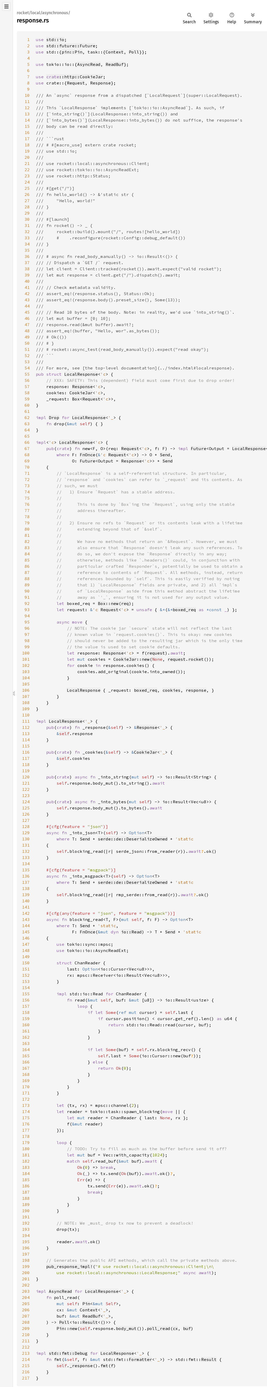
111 (26, 721)
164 (26, 1049)
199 (26, 1266)
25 (27, 188)
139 (26, 894)
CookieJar (81, 392)
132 (26, 851)
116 (26, 752)
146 (26, 938)
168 (26, 1074)
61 (27, 411)
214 (26, 1359)
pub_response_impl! (69, 1266)
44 (27, 306)
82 (27, 541)
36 (27, 256)
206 (26, 1309)
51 (27, 349)
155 (26, 993)
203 (26, 1291)
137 (26, 882)
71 (27, 473)
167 (26, 1068)
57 (27, 386)
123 (26, 795)
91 (27, 597)
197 (26, 1254)
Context (115, 51)
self (64, 733)
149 (26, 956)
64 (27, 429)
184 (26, 1173)
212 (26, 1347)
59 (27, 398)
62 (27, 417)
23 (27, 175)
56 (27, 380)
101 (26, 659)
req (125, 603)
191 (26, 1216)
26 (27, 194)
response (196, 690)
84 (27, 553)
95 (27, 622)
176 (26, 1123)
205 (26, 1303)
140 (26, 900)
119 (26, 770)
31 (27, 225)
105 (26, 684)
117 (26, 758)
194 (26, 1235)
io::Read (131, 931)
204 (26, 1297)
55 (27, 374)
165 (26, 1055)
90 (27, 591)
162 (26, 1037)
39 (27, 275)
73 (27, 485)
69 (27, 460)
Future (198, 448)
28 (27, 206)
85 (27, 560)
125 (26, 807)
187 (26, 1192)
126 (26, 814)
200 (26, 1272)
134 (26, 863)
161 (26, 1031)
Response (100, 82)
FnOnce (87, 454)
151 (26, 969)
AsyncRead (88, 64)
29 (27, 213)
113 (26, 733)
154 (26, 987)
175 (26, 1117)
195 (26, 1241)
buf (187, 1328)
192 (26, 1223)
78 (27, 516)
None (157, 659)
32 (27, 231)
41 (27, 287)
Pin (86, 1303)
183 (26, 1167)
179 (26, 1142)
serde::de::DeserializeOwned (133, 838)
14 (27, 120)
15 (27, 126)
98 (27, 640)
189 (26, 1204)
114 (26, 739)
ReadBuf (115, 64)
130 (26, 838)
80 (27, 529)
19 (27, 151)
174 (26, 1111)
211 (26, 1340)
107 (26, 696)
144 (26, 925)
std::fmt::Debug (68, 1353)
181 (26, 1154)
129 (26, 832)
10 (27, 95)
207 (26, 1316)
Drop (54, 417)
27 (27, 200)
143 (26, 919)
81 (27, 535)
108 (26, 702)
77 (27, 510)
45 (27, 312)
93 (27, 609)
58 (27, 392)
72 (27, 479)
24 (27, 182)
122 (26, 789)
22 (27, 169)
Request (76, 82)
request (156, 653)
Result (90, 1322)
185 (26, 1179)
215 (26, 1365)
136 (26, 876)
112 (26, 727)
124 (26, 801)
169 (26, 1080)
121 (26, 783)
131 (26, 845)
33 (27, 237)
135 (26, 869)
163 (26, 1043)
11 (27, 101)
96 (27, 628)
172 (26, 1099)
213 (26, 1353)
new (115, 603)
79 (27, 522)
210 (26, 1334)
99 (27, 646)
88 (27, 578)
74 (27, 491)
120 (26, 776)
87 (27, 572)
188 (26, 1198)
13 (27, 113)
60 (27, 405)
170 (26, 1086)
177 (26, 1130)
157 (26, 1006)
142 (26, 913)
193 (26, 1229)
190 (26, 1210)
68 (27, 454)
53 (27, 361)
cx (175, 1328)
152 (26, 975)
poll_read (158, 1328)
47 (27, 324)
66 (27, 442)
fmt (104, 1365)
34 (27, 244)
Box (76, 398)
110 (26, 715)
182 (26, 1161)
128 (26, 826)
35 (27, 250)
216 (26, 1371)
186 (26, 1185)
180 (26, 1148)
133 (26, 857)
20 (27, 157)
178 (26, 1136)
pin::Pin (72, 51)
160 (26, 1024)
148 (26, 950)
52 (27, 355)
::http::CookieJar (74, 76)
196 (26, 1247)
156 (26, 1000)
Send (165, 454)
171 (26, 1093)
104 (26, 677)
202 (26, 1285)
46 (27, 318)
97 (27, 634)
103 (26, 671)
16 (27, 132)
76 (27, 504)
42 (27, 293)
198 (26, 1260)
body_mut (126, 1328)
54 (27, 368)
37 (27, 262)
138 (26, 888)
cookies (171, 690)
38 (27, 268)
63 (27, 423)
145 (26, 931)
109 (26, 708)
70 (27, 467)
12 (27, 107)
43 (27, 299)
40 (27, 281)
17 (27, 138)
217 (26, 1378)
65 (27, 436)
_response (81, 1365)
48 (27, 330)
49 (27, 337)
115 (26, 745)
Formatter (140, 1359)
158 (26, 1012)
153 (26, 981)
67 (27, 448)
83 (27, 547)
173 (26, 1105)
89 (27, 584)
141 (26, 907)
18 (27, 144)
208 (26, 1322)
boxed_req (184, 609)
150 (26, 962)
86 (27, 566)
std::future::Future (70, 45)
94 (27, 615)
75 (27, 498)
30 (27, 219)
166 (26, 1062)
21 (27, 163)
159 (26, 1018)
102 (26, 665)
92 (27, 603)
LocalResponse (81, 374)
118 (26, 764)
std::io (55, 39)
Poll (134, 51)
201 (26, 1278)
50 (27, 343)
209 (26, 1328)
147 (26, 944)
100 (26, 653)
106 (26, 690)
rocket (196, 659)
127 (26, 820)
